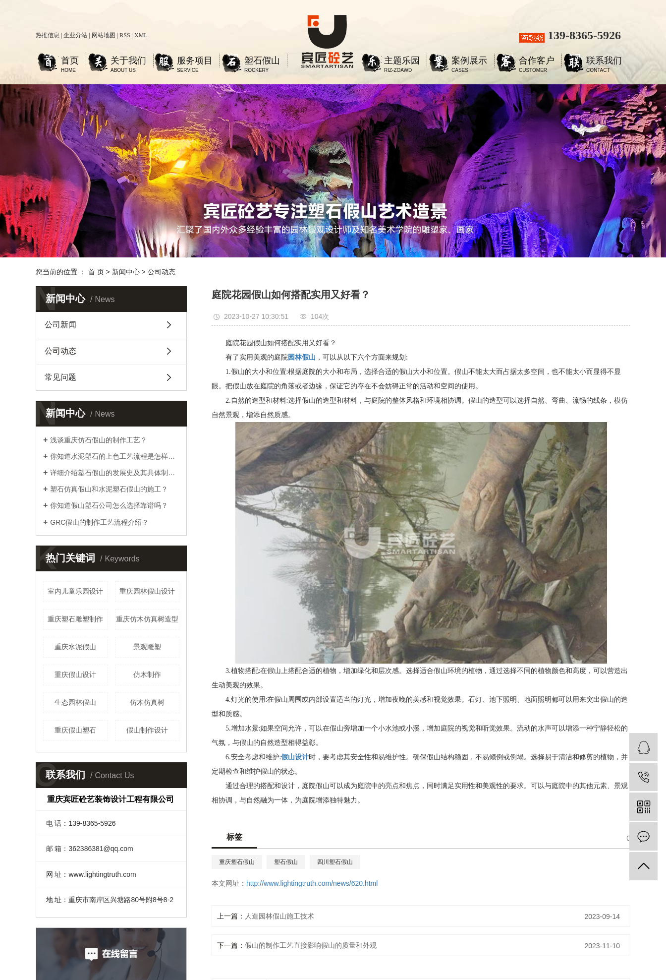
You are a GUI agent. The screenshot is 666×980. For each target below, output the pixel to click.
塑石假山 (262, 62)
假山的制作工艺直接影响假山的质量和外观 (311, 945)
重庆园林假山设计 (147, 591)
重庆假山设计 (75, 674)
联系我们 (604, 62)
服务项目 (195, 62)
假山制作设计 (147, 730)
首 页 (96, 272)
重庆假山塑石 (75, 730)
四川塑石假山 (335, 861)
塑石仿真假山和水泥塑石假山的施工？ (109, 489)
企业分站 (75, 35)
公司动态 (161, 272)
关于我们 (128, 62)
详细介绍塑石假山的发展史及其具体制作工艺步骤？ (114, 473)
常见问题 (60, 377)
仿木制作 (147, 674)
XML (141, 35)
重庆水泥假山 (75, 647)
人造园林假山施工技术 (279, 916)
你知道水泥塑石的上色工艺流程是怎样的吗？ (114, 456)
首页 (70, 62)
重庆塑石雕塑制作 (75, 619)
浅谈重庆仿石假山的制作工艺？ (98, 440)
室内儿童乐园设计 (75, 591)
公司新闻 (60, 324)
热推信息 (47, 35)
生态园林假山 (75, 702)
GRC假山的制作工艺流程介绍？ (99, 522)
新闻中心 (126, 272)
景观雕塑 (147, 647)
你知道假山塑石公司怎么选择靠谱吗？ (109, 505)
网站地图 (103, 35)
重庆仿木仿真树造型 (147, 619)
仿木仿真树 (147, 702)
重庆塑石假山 (237, 861)
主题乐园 (402, 62)
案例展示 (469, 62)
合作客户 (537, 62)
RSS (124, 35)
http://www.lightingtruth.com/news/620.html (312, 883)
